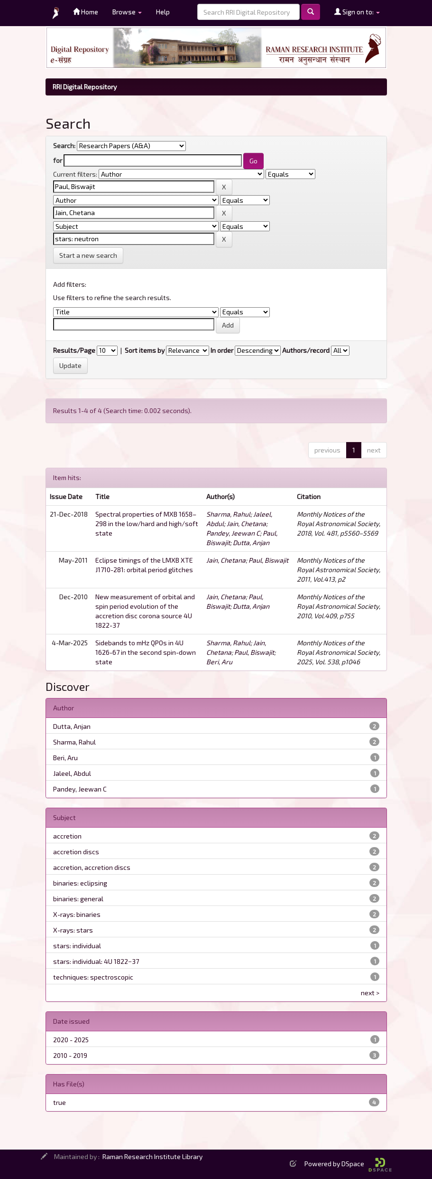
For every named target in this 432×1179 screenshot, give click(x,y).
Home (85, 12)
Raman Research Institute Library (152, 1156)
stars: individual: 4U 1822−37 (96, 961)
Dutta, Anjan (251, 542)
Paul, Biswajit (268, 560)
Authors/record (306, 350)
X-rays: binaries (77, 914)
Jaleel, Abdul (72, 773)
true (59, 1102)
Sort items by (145, 350)
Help (163, 12)
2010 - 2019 (70, 1055)
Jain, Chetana (246, 523)
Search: (64, 145)
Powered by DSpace (348, 1164)
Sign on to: (357, 12)
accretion (67, 836)
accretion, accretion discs (91, 867)
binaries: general (78, 899)
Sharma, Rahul (228, 514)
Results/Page (74, 350)
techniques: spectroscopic (93, 977)
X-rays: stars (73, 930)
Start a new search (88, 255)
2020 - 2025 (71, 1040)
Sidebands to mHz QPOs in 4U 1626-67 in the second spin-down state (145, 652)
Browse (127, 12)
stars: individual (77, 946)
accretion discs (76, 852)
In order (222, 350)
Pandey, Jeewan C (233, 533)
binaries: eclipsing (80, 883)
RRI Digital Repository (85, 87)
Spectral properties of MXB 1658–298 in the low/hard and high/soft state (146, 523)
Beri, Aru (219, 662)
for (57, 160)
